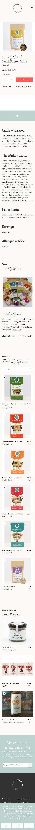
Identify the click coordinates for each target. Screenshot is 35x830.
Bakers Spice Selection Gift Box (12, 514)
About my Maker (23, 86)
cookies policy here (23, 813)
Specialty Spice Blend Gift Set (12, 550)
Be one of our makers (24, 799)
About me (6, 86)
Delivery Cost (6, 802)
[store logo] (17, 8)
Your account (6, 799)
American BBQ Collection (10, 683)
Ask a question (26, 336)
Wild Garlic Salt (7, 647)
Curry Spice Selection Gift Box (12, 441)
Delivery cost (6, 74)
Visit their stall (8, 336)
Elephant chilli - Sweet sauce (11, 720)
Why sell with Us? (23, 802)
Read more (16, 329)
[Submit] (30, 765)
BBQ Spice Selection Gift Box (12, 478)
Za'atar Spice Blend (8, 586)
